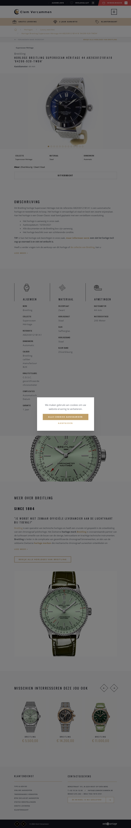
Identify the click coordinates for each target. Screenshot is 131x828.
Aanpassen (65, 423)
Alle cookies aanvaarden (65, 417)
